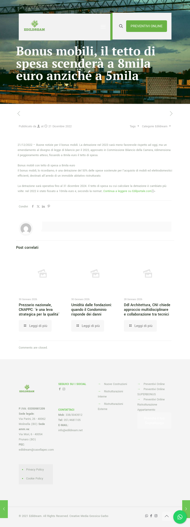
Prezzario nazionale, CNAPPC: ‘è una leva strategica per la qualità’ (39, 309)
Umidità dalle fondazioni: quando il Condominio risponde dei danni (91, 309)
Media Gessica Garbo (94, 516)
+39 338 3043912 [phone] (113, 7)
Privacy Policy (35, 470)
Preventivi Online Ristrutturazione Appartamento (151, 404)
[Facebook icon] (151, 516)
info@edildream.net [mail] (142, 7)
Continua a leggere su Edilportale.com (127, 191)
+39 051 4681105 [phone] (85, 7)
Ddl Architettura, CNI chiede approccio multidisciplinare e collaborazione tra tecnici (147, 309)
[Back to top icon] (166, 516)
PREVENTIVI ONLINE (147, 26)
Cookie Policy (34, 479)
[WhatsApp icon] (146, 516)
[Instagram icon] (156, 516)
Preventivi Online (154, 384)
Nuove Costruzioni (115, 384)
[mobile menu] (103, 27)
